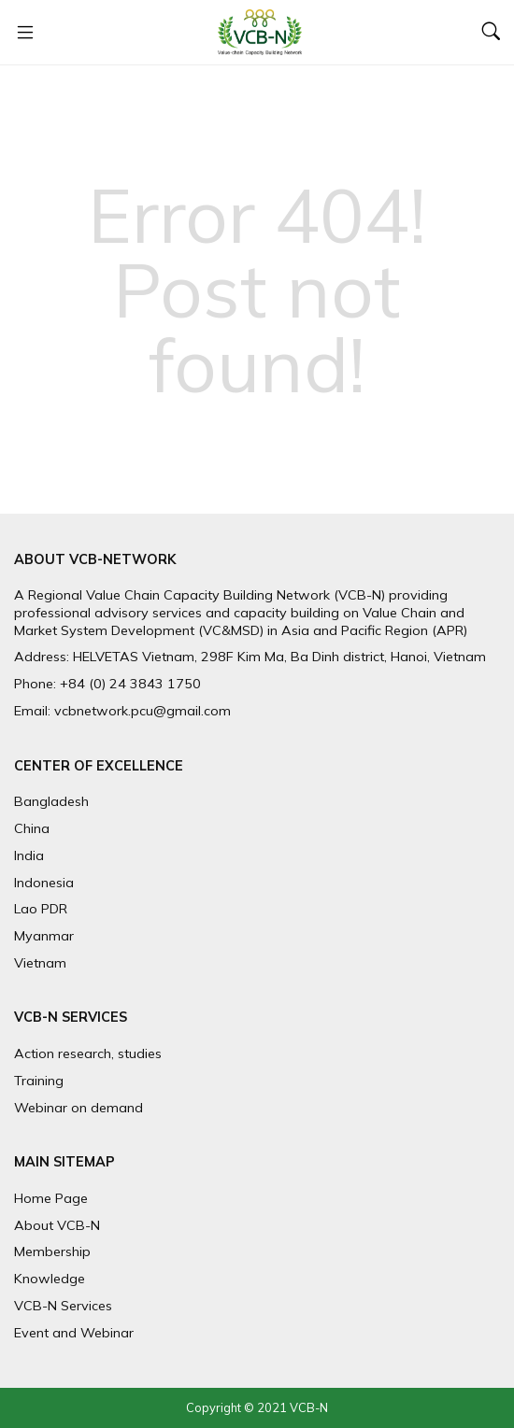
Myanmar (44, 935)
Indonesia (44, 882)
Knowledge (49, 1278)
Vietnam (40, 962)
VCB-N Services (63, 1305)
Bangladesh (51, 801)
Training (39, 1080)
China (32, 828)
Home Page (51, 1198)
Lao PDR (40, 908)
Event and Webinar (74, 1332)
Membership (52, 1251)
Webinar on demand (78, 1107)
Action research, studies (88, 1053)
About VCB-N (57, 1225)
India (29, 855)
